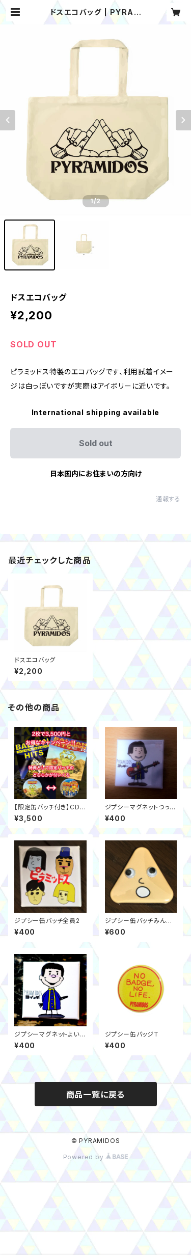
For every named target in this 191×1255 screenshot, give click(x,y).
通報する (168, 499)
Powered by (95, 1157)
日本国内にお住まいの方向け (96, 473)
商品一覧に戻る (95, 1094)
